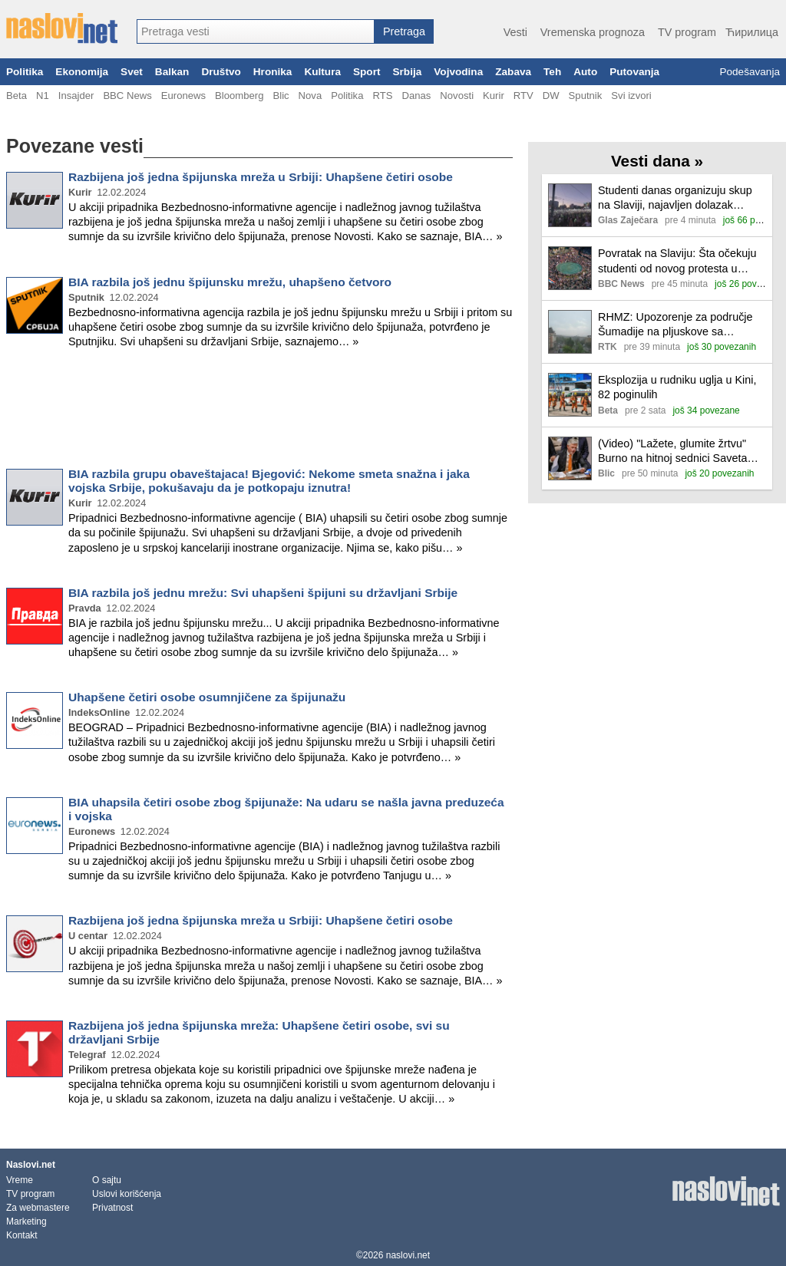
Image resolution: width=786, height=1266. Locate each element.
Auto (585, 71)
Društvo (220, 71)
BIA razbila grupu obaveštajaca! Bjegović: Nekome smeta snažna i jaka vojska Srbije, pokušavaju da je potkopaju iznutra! (269, 480)
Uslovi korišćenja (126, 1194)
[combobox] (256, 31)
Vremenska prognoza (592, 32)
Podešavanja (749, 71)
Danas (416, 95)
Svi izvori (631, 95)
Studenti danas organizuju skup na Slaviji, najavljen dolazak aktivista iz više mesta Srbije (675, 198)
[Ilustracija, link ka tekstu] (570, 206)
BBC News (127, 95)
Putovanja (634, 71)
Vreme (19, 1180)
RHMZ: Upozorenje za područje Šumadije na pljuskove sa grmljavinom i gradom (675, 325)
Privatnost (112, 1207)
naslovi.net (408, 1255)
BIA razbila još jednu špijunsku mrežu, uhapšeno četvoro (229, 281)
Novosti (457, 95)
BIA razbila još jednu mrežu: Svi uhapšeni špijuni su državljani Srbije (262, 592)
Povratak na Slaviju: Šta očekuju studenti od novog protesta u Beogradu (677, 261)
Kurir (493, 95)
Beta (16, 95)
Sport (367, 71)
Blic (280, 95)
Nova (310, 95)
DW (551, 95)
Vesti (515, 32)
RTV (523, 95)
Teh (552, 71)
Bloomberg (239, 95)
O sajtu (106, 1180)
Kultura (322, 71)
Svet (132, 71)
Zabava (513, 71)
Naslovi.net (30, 1164)
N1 (42, 95)
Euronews (183, 95)
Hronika (272, 71)
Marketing (26, 1221)
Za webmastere (38, 1207)
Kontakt (22, 1235)
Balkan (172, 71)
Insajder (76, 95)
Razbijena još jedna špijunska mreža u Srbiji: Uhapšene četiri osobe (260, 176)
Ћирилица (751, 32)
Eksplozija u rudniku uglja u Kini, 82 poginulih (677, 387)
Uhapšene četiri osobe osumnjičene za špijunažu (206, 697)
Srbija (406, 71)
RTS (382, 95)
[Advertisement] (259, 411)
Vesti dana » (657, 161)
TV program (687, 32)
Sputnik (586, 95)
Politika (24, 71)
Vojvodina (458, 71)
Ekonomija (81, 71)
